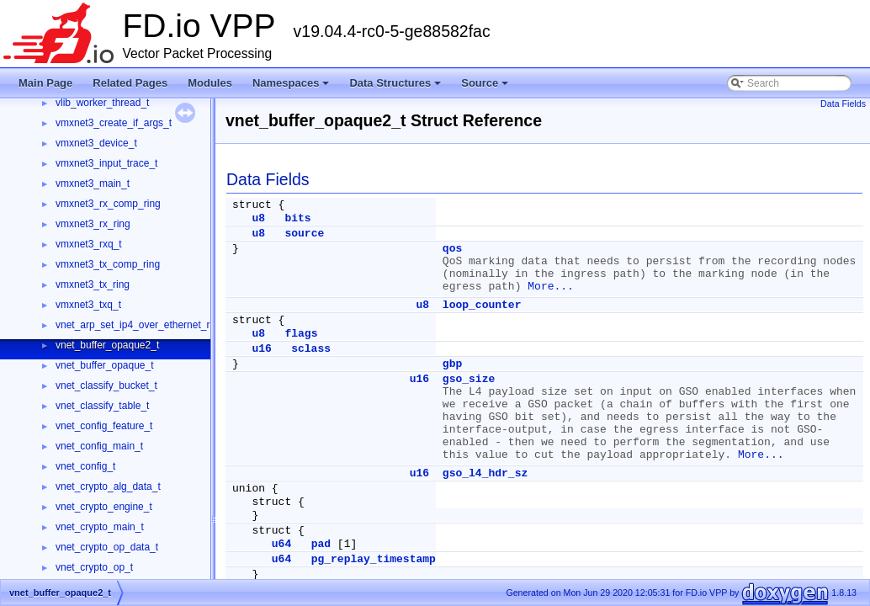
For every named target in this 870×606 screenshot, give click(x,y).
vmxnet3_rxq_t (89, 244)
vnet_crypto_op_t (94, 567)
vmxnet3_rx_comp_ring (108, 204)
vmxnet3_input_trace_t (106, 163)
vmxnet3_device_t (96, 143)
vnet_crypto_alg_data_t (108, 486)
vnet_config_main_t (99, 446)
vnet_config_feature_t (104, 426)
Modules (210, 83)
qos (452, 248)
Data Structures (396, 87)
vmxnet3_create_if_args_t (114, 123)
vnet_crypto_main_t (100, 527)
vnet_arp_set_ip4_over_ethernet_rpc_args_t (155, 325)
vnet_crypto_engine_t (104, 507)
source (304, 233)
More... (551, 286)
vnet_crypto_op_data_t (107, 547)
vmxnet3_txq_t (88, 305)
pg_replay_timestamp (373, 559)
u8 (258, 218)
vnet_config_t (85, 466)
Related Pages (130, 83)
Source (486, 87)
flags (300, 333)
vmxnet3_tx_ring (93, 284)
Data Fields (843, 103)
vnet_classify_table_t (102, 406)
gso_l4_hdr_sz (485, 473)
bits (297, 218)
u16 (261, 349)
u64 (281, 544)
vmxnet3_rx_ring (93, 224)
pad (321, 544)
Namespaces (292, 87)
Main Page (45, 83)
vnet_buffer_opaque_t (105, 365)
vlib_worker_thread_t (102, 103)
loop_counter (482, 305)
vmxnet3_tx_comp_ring (108, 264)
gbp (452, 364)
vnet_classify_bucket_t (106, 385)
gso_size (469, 379)
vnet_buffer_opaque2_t (107, 345)
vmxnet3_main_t (93, 183)
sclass (311, 349)
